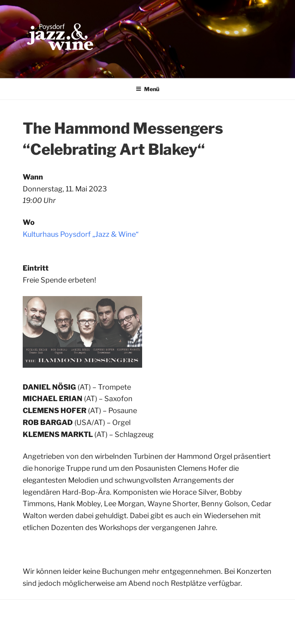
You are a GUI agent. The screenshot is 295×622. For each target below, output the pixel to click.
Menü (147, 89)
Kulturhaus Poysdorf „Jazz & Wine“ (81, 234)
